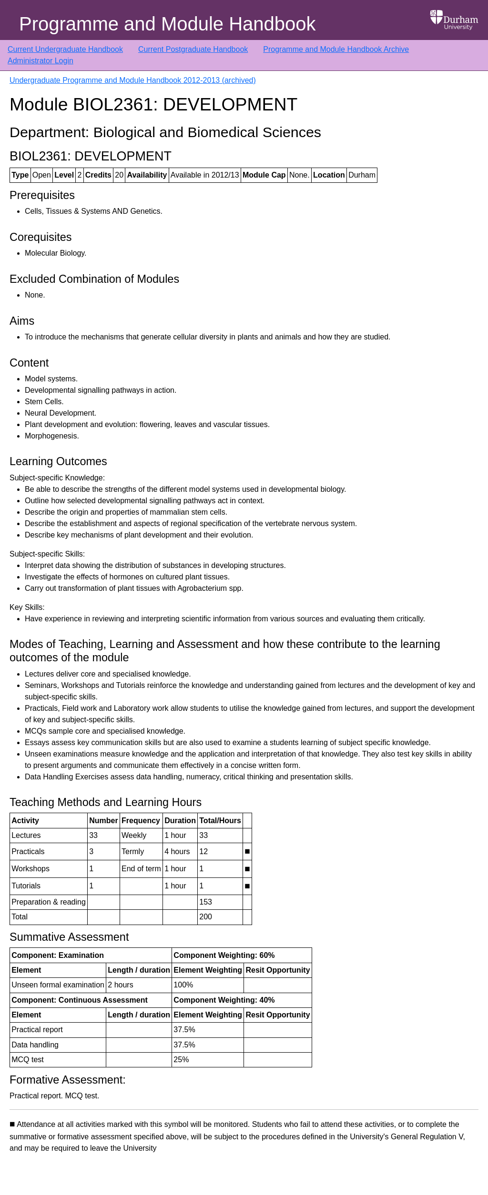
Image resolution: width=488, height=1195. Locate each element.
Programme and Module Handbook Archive (336, 49)
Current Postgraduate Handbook (193, 49)
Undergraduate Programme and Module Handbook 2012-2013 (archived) (133, 80)
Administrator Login (40, 61)
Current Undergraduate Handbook (65, 49)
